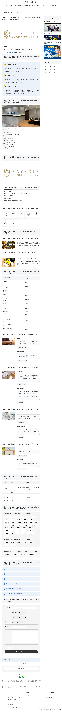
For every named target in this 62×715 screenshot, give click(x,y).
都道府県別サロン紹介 (12, 698)
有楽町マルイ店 (29, 487)
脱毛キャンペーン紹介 (30, 696)
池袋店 (23, 487)
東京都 (6, 545)
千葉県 (30, 542)
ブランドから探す (48, 696)
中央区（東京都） (8, 530)
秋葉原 (19, 522)
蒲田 (12, 533)
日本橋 (6, 536)
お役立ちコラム (10, 705)
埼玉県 (24, 542)
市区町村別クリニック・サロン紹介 (14, 703)
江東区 (6, 519)
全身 (46, 66)
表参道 (25, 522)
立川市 (33, 517)
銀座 (11, 517)
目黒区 (17, 530)
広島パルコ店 (27, 497)
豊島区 (6, 533)
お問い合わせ (17, 710)
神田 (27, 533)
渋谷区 (12, 527)
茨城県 (6, 542)
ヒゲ (59, 66)
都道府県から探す (48, 698)
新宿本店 (5, 46)
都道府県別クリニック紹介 (12, 696)
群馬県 (18, 542)
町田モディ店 (36, 487)
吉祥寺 (24, 519)
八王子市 (13, 525)
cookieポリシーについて (40, 710)
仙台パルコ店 (27, 485)
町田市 (19, 525)
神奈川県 (13, 545)
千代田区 (29, 530)
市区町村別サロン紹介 (12, 701)
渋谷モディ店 (18, 487)
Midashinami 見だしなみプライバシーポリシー (48, 711)
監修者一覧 (32, 710)
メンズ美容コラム (11, 706)
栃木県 (12, 542)
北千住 (18, 519)
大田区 (12, 519)
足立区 (23, 530)
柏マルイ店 (28, 489)
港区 (21, 517)
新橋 (31, 522)
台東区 (27, 517)
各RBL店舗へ (11, 52)
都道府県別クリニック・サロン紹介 (14, 699)
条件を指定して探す (48, 699)
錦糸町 (13, 522)
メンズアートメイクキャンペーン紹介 (33, 698)
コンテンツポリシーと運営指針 (50, 710)
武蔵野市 (26, 525)
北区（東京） (33, 525)
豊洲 (17, 533)
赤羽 (36, 522)
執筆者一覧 (27, 710)
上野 (16, 517)
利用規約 (13, 650)
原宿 (22, 533)
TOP (12, 710)
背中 (50, 72)
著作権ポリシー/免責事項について (33, 711)
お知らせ (58, 711)
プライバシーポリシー (22, 650)
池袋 (6, 517)
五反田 (30, 519)
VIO (46, 69)
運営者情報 (22, 710)
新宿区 (18, 527)
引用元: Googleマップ (22, 347)
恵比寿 (6, 525)
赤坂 (33, 533)
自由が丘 (7, 522)
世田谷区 (31, 527)
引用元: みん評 (21, 402)
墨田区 (24, 527)
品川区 (6, 527)
